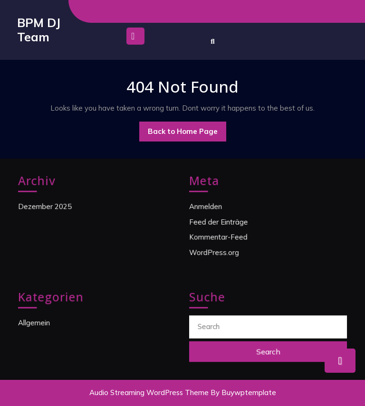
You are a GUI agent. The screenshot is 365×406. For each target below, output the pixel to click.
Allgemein (35, 323)
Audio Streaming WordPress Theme (149, 392)
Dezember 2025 (45, 206)
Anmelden (207, 206)
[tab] (135, 38)
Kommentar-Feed (219, 236)
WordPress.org (215, 251)
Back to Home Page (187, 134)
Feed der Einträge (219, 221)
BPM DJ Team (38, 29)
